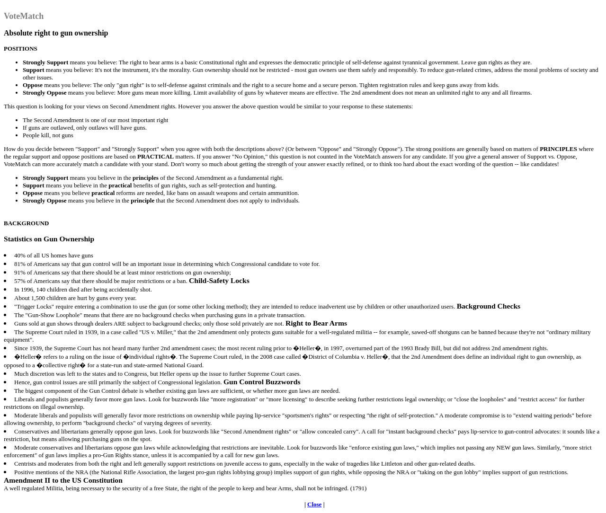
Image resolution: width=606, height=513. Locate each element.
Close (314, 504)
